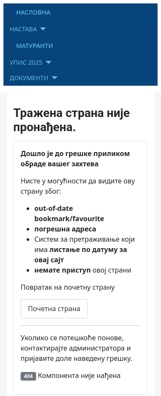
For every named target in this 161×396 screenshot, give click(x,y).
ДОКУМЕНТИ (28, 78)
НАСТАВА (23, 29)
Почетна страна (54, 308)
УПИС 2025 (25, 62)
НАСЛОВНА (33, 12)
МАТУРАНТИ (34, 46)
